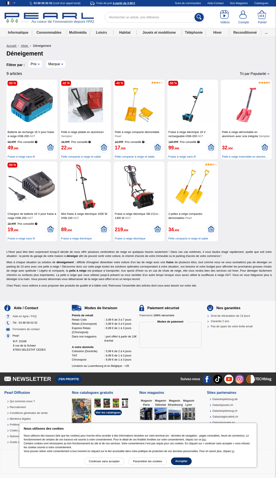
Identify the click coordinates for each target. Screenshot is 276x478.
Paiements (156, 315)
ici (233, 451)
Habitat (125, 32)
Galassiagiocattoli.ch (225, 416)
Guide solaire (18, 442)
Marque (54, 64)
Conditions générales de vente (29, 413)
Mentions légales (20, 418)
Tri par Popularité (253, 74)
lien (204, 439)
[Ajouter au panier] (50, 147)
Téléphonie (193, 32)
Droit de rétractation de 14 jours (230, 315)
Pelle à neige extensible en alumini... (244, 156)
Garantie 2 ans (220, 321)
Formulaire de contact (26, 329)
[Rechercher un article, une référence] (155, 17)
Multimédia (77, 32)
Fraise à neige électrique (76, 238)
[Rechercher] (199, 17)
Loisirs (101, 32)
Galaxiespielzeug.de (225, 399)
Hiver (217, 32)
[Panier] (262, 17)
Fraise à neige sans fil (21, 156)
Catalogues (261, 3)
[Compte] (243, 17)
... (266, 32)
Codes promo (18, 430)
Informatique (18, 32)
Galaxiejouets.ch (222, 405)
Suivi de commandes (188, 3)
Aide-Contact (215, 3)
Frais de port (115, 3)
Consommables (48, 32)
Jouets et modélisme (159, 32)
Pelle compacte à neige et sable (81, 156)
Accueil (11, 45)
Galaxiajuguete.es (223, 422)
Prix (34, 64)
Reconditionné (245, 32)
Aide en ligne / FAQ (25, 316)
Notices (14, 436)
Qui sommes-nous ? (22, 401)
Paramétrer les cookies (147, 461)
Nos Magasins (239, 3)
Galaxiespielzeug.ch (224, 410)
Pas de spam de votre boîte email (232, 326)
